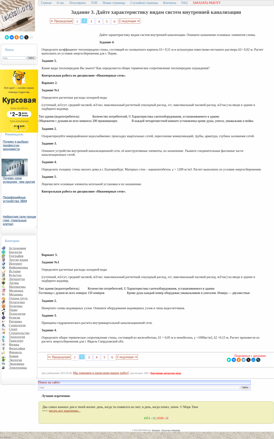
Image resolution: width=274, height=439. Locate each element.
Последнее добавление (170, 430)
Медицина (16, 290)
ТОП (94, 3)
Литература (17, 279)
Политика (15, 306)
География (16, 256)
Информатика (18, 267)
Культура (15, 275)
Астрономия (17, 248)
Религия (14, 317)
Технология (17, 337)
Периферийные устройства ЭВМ (15, 199)
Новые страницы (114, 3)
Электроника (18, 367)
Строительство (19, 333)
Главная (46, 3)
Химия (13, 356)
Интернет (15, 263)
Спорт (13, 329)
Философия (17, 348)
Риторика (15, 321)
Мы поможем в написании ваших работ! (101, 373)
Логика (14, 283)
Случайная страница (144, 3)
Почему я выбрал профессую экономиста (15, 145)
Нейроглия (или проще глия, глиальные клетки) (19, 220)
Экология (15, 360)
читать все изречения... (64, 411)
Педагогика (17, 302)
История (15, 271)
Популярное (78, 3)
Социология (17, 325)
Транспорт (16, 340)
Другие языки (18, 260)
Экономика (16, 364)
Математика (17, 287)
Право (13, 310)
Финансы (15, 352)
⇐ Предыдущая (61, 21)
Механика (16, 294)
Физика (14, 344)
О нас (60, 3)
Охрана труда (18, 298)
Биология (15, 252)
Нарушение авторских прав (165, 373)
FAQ (184, 3)
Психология (17, 313)
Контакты (169, 3)
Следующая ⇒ (129, 21)
